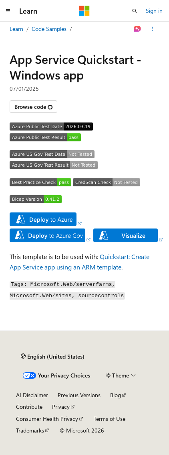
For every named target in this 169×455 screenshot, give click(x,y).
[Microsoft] (84, 11)
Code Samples (49, 29)
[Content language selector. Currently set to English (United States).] (52, 356)
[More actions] (152, 28)
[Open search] (135, 11)
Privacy (61, 406)
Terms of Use (109, 418)
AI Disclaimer (32, 395)
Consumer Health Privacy (47, 418)
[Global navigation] (8, 11)
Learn (16, 29)
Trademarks (30, 430)
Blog (115, 395)
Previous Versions (79, 395)
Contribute (29, 406)
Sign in (154, 10)
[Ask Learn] (137, 28)
